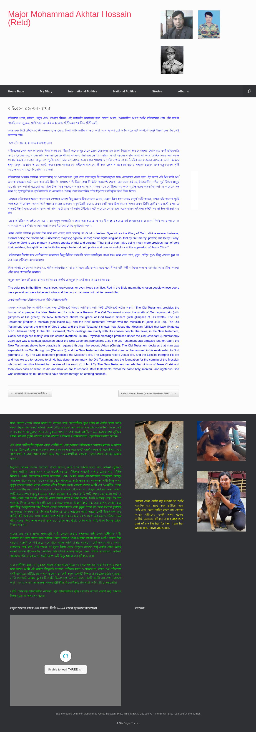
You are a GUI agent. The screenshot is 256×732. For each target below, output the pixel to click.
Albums (183, 91)
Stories (157, 91)
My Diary (46, 91)
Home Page (16, 91)
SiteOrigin (125, 723)
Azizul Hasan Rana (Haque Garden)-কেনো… (149, 394)
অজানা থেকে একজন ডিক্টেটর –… (30, 394)
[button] (249, 91)
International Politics (82, 91)
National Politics (124, 91)
